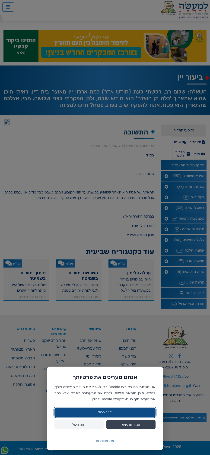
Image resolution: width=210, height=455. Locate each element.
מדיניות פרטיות (105, 441)
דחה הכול (79, 424)
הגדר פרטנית (131, 424)
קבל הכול (104, 412)
